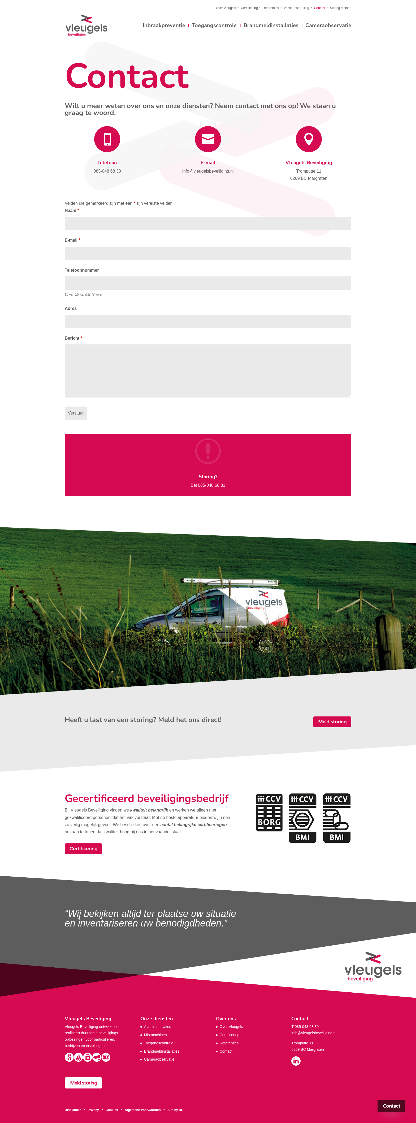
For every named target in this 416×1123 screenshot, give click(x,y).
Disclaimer (73, 1110)
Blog (306, 8)
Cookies (112, 1110)
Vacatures (291, 8)
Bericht (73, 338)
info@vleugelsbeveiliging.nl (313, 1033)
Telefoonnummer (82, 270)
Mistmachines (155, 1035)
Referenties (271, 8)
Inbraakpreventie (164, 26)
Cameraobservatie (328, 26)
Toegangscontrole (214, 26)
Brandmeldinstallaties (271, 26)
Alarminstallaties (157, 1026)
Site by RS (175, 1110)
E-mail (208, 162)
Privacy (93, 1110)
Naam (72, 210)
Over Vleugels (226, 8)
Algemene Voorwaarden (143, 1110)
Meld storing (332, 722)
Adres (71, 308)
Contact (319, 8)
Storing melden (340, 8)
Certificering (249, 8)
